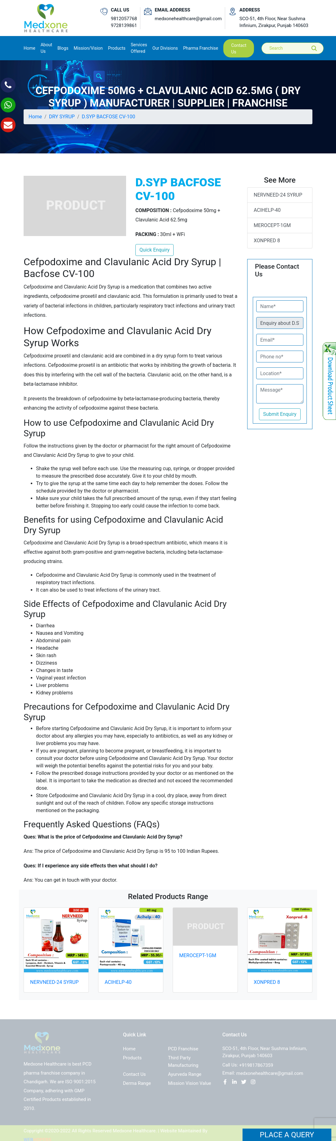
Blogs (62, 48)
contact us (238, 48)
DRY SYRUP (62, 117)
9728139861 (124, 25)
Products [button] (116, 48)
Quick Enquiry (154, 250)
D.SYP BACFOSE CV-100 (108, 117)
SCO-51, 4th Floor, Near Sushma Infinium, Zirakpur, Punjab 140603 (273, 22)
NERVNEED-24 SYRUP (278, 195)
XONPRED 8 (267, 240)
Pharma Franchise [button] (200, 48)
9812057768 (124, 18)
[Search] (297, 48)
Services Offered (139, 48)
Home (29, 48)
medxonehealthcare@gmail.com (188, 18)
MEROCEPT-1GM (272, 225)
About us (46, 48)
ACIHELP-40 (267, 210)
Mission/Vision (88, 48)
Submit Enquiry (279, 414)
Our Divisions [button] (165, 48)
